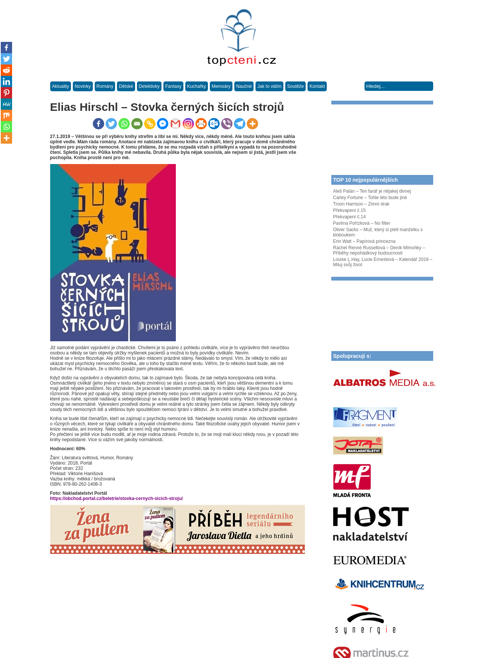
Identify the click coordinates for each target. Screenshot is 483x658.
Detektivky (149, 86)
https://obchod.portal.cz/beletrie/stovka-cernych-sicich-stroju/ (116, 498)
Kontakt (317, 86)
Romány (105, 86)
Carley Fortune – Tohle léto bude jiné (370, 197)
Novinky (83, 86)
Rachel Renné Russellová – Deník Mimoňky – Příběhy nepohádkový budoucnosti (379, 250)
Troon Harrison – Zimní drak (361, 204)
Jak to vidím (269, 86)
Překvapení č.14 (349, 216)
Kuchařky (196, 86)
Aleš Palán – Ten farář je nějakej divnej (372, 191)
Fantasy (173, 86)
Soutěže (295, 86)
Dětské (126, 86)
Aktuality (60, 86)
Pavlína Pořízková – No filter (361, 223)
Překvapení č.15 (349, 210)
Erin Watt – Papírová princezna (364, 241)
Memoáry (221, 86)
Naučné (244, 86)
